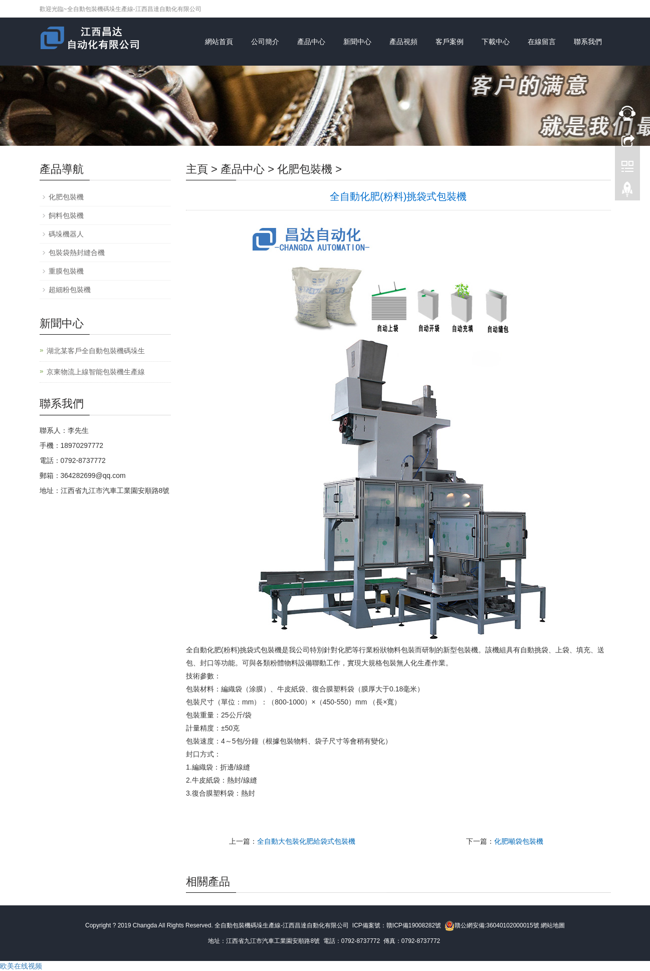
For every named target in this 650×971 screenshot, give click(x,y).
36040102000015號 (512, 925)
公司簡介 (265, 42)
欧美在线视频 (21, 966)
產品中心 (311, 42)
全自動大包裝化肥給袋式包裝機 (306, 841)
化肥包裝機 (304, 169)
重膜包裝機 (66, 271)
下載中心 (496, 42)
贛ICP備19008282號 (413, 925)
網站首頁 (219, 42)
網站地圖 (553, 925)
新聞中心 (357, 42)
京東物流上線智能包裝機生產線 (96, 372)
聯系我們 (588, 42)
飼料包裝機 (66, 215)
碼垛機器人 (66, 234)
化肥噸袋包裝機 (518, 841)
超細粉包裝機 (70, 290)
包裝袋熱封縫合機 (77, 253)
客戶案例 (450, 42)
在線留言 (542, 42)
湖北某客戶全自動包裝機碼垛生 (96, 351)
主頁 (197, 169)
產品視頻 (403, 42)
